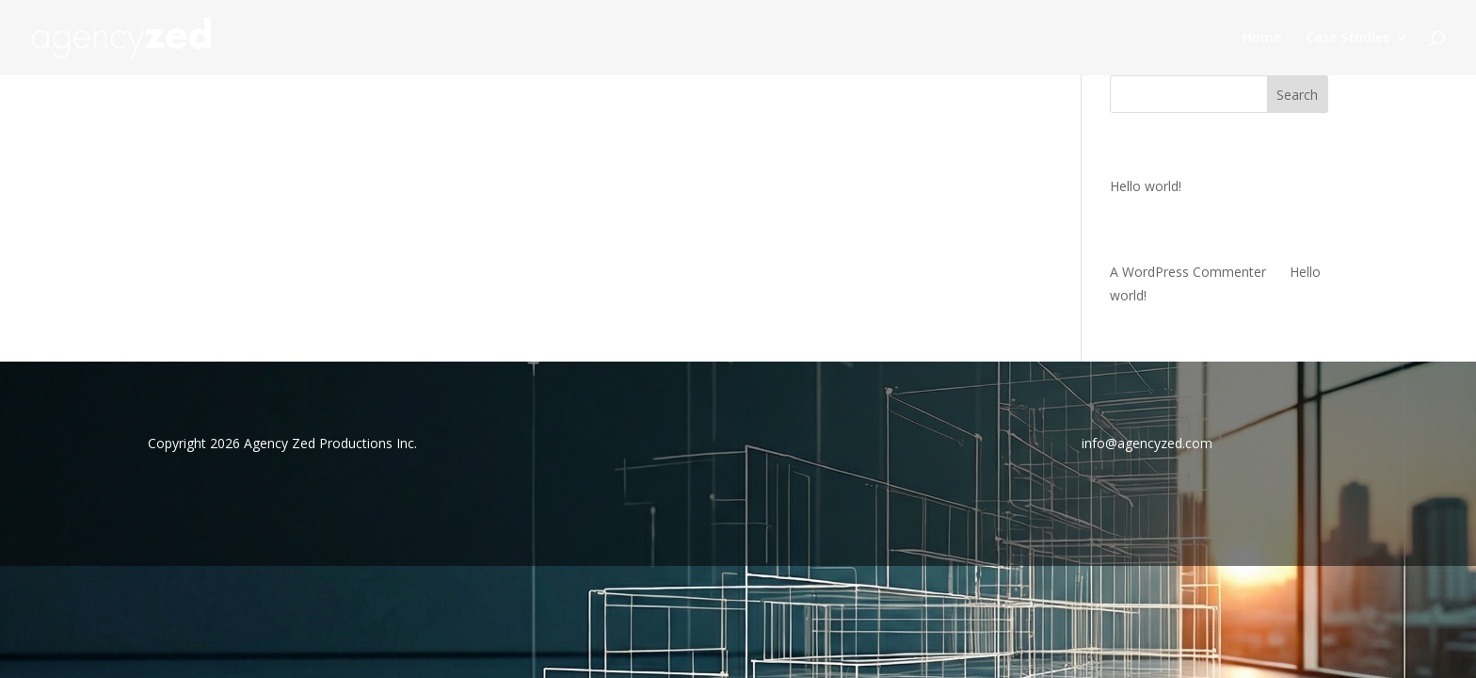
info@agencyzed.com (1147, 443)
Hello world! (1145, 186)
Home (1262, 38)
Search (1297, 95)
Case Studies (1347, 38)
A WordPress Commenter (1188, 272)
